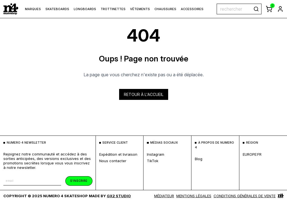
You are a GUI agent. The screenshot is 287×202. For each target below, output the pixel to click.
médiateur (164, 196)
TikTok (152, 161)
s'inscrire (78, 181)
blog (198, 159)
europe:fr (252, 154)
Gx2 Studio (119, 196)
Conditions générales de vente (245, 196)
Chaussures (165, 9)
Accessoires (192, 9)
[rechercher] (256, 9)
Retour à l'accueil (143, 94)
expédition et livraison (118, 154)
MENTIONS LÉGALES (193, 196)
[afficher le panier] (269, 9)
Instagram (155, 154)
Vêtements (140, 9)
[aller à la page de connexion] (280, 9)
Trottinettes (113, 9)
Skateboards (57, 9)
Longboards (85, 9)
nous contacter (112, 161)
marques (33, 9)
